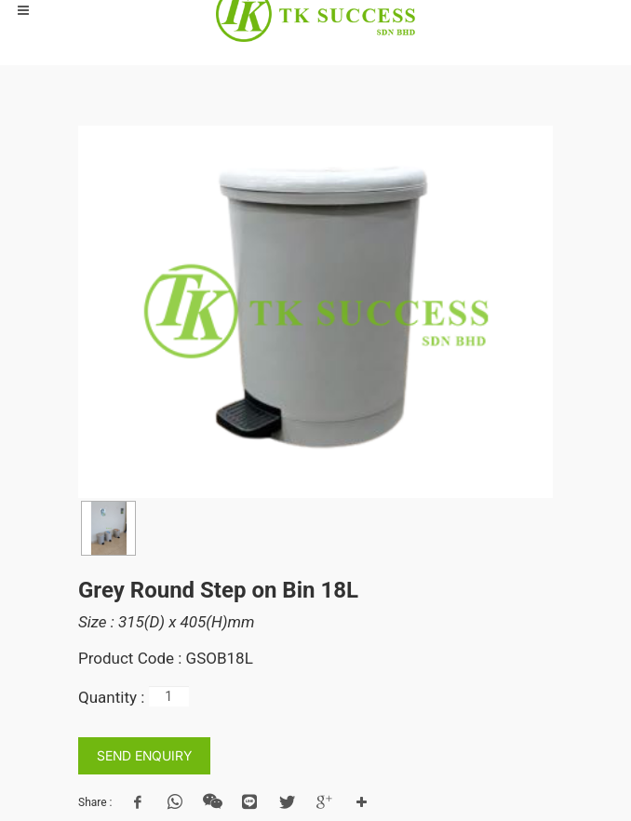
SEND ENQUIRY (144, 755)
